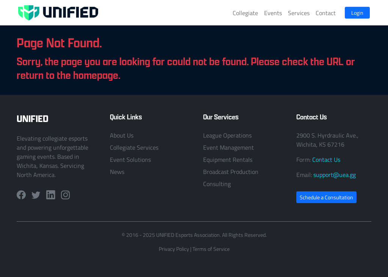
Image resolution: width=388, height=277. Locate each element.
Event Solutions (130, 159)
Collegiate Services (134, 147)
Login (357, 12)
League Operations (227, 135)
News (117, 171)
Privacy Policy (174, 248)
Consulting (217, 184)
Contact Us (326, 159)
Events (273, 13)
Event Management (228, 147)
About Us (121, 135)
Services (299, 13)
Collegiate (245, 13)
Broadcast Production (230, 171)
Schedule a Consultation (326, 197)
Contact (326, 13)
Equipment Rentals (227, 159)
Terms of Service (211, 248)
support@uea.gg (334, 175)
